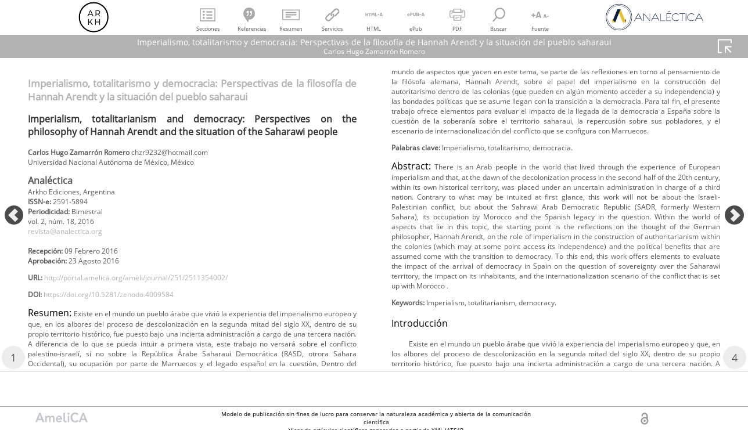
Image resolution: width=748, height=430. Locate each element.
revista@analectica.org (72, 239)
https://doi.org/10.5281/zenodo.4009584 (124, 311)
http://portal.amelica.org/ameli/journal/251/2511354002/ (157, 292)
